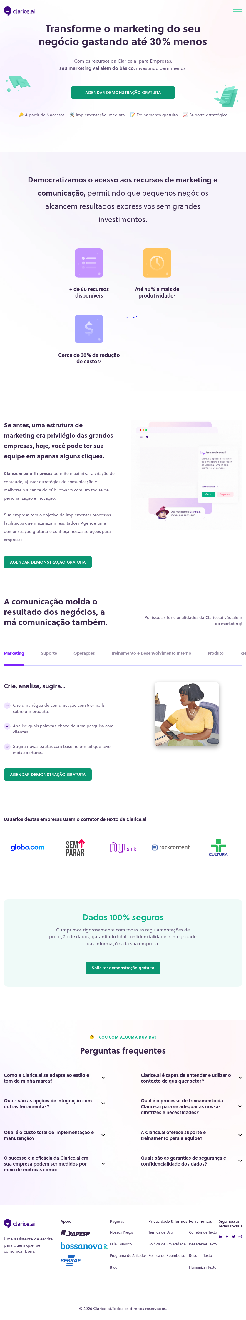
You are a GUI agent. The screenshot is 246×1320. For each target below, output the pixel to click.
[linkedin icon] (220, 1237)
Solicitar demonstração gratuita (123, 968)
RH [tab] (243, 653)
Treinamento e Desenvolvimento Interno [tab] (151, 653)
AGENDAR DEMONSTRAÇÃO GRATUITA (123, 92)
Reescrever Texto (203, 1244)
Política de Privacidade (167, 1244)
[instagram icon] (240, 1237)
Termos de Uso (160, 1232)
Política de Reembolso (166, 1255)
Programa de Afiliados (128, 1255)
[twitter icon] (233, 1237)
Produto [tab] (216, 653)
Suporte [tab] (49, 653)
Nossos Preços (122, 1232)
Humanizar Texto (202, 1267)
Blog (114, 1267)
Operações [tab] (84, 653)
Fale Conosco (121, 1244)
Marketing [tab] (14, 653)
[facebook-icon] (227, 1237)
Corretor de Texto (203, 1232)
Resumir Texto (200, 1255)
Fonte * (131, 317)
